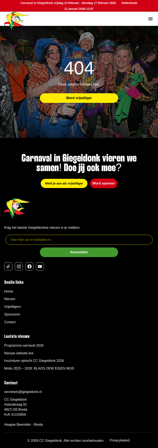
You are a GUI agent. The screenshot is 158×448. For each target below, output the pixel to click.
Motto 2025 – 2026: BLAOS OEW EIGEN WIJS (39, 368)
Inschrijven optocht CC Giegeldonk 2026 (34, 360)
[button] (150, 18)
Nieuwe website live (19, 353)
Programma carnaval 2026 (24, 345)
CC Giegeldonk (50, 440)
